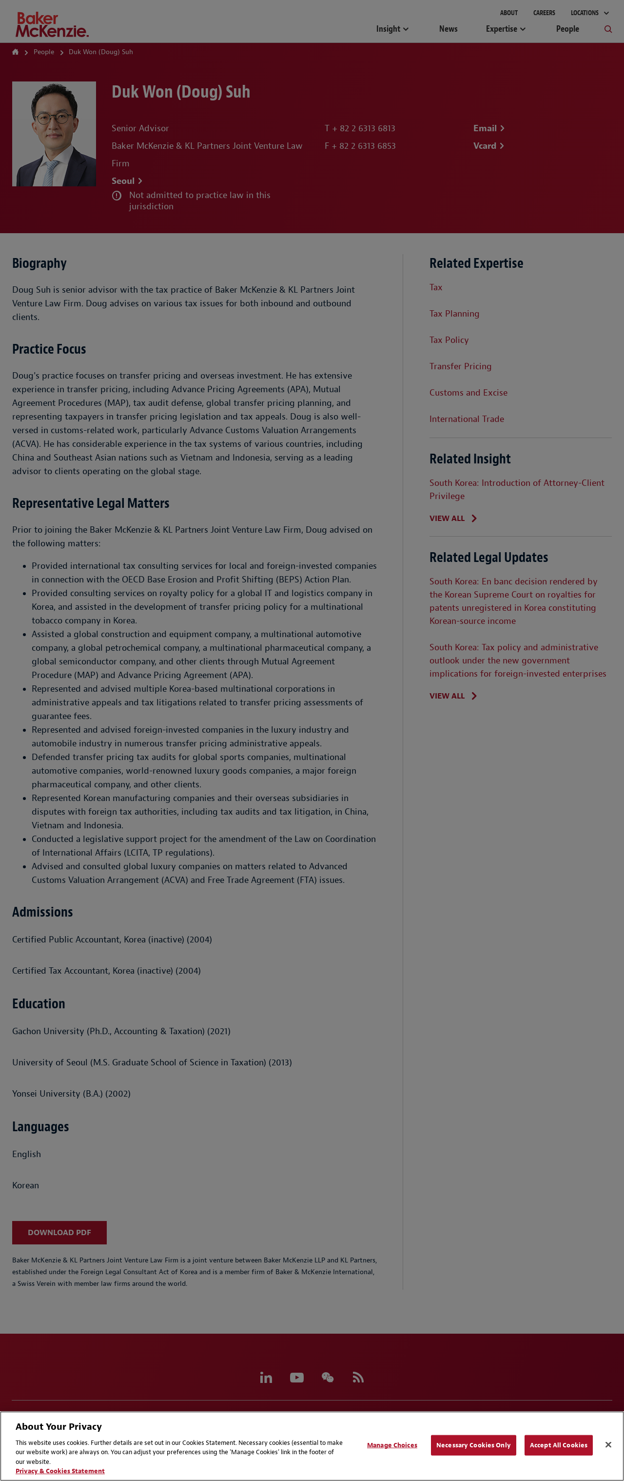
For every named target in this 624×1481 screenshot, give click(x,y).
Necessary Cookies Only (473, 1445)
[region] (312, 1446)
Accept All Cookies (558, 1445)
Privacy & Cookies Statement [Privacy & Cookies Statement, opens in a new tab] (60, 1471)
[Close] (608, 1445)
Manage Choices (392, 1445)
